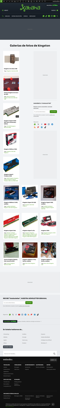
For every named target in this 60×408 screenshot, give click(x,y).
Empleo (24, 343)
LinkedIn (41, 127)
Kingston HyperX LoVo (29, 230)
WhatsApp (43, 16)
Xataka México (7, 396)
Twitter (57, 16)
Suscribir (53, 111)
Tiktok (46, 16)
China (5, 343)
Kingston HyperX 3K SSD (29, 202)
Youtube (54, 16)
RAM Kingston (14, 237)
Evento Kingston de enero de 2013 (11, 93)
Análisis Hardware (11, 206)
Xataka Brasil (7, 398)
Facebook (41, 124)
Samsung (24, 340)
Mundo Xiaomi (7, 376)
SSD (16, 97)
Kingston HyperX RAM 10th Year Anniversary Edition (10, 122)
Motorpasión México (50, 396)
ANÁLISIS (7, 16)
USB (5, 99)
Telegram (49, 16)
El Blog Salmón (17, 381)
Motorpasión (50, 367)
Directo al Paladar (40, 367)
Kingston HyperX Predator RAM (8, 175)
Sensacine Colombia (27, 398)
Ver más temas (8, 347)
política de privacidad (24, 306)
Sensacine (27, 367)
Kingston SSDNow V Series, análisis (46, 260)
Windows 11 (44, 343)
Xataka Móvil (7, 369)
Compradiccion (7, 386)
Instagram (52, 16)
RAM (17, 180)
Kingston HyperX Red (10, 230)
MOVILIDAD (32, 16)
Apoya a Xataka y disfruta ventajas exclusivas (29, 321)
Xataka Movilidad (45, 337)
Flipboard (38, 127)
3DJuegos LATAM (18, 396)
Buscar (54, 353)
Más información (10, 406)
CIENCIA (26, 16)
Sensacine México (29, 396)
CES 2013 (9, 126)
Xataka (30, 8)
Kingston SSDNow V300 (10, 149)
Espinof (27, 369)
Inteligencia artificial (46, 340)
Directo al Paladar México (40, 396)
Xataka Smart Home (8, 373)
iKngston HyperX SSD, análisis (47, 203)
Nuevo (53, 10)
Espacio (43, 334)
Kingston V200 (45, 230)
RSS (35, 127)
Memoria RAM (7, 127)
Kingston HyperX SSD (47, 208)
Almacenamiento (11, 96)
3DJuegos (16, 367)
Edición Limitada (11, 232)
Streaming (6, 334)
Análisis (24, 334)
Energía (24, 337)
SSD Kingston (14, 207)
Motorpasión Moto (51, 369)
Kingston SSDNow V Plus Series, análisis (29, 260)
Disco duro (28, 263)
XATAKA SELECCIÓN (17, 16)
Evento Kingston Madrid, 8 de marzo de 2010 (11, 260)
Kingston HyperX (13, 234)
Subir (52, 360)
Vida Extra (16, 369)
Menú (6, 10)
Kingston (9, 71)
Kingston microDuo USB (10, 68)
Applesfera (6, 371)
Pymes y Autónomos (17, 384)
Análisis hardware (48, 206)
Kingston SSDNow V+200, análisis (11, 203)
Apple (5, 340)
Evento (8, 263)
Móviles (5, 337)
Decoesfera (6, 384)
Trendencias (7, 381)
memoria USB (14, 71)
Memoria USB (12, 97)
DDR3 (8, 178)
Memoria (6, 264)
